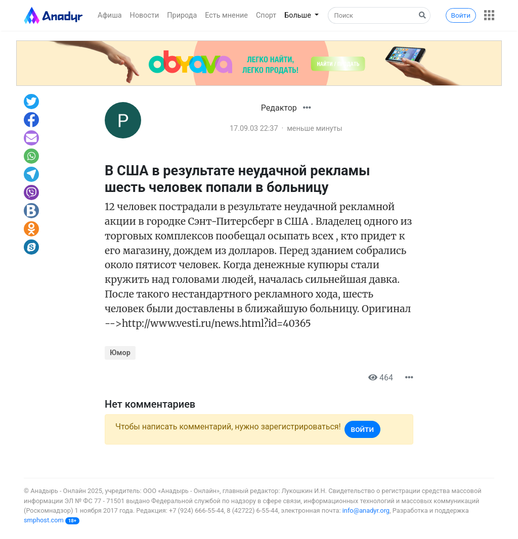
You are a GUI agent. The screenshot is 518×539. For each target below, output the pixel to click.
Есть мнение (226, 15)
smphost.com (44, 520)
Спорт (266, 15)
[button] (489, 15)
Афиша (110, 15)
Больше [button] (298, 15)
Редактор (279, 108)
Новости (144, 15)
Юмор (120, 353)
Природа (182, 15)
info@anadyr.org (366, 510)
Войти (460, 15)
